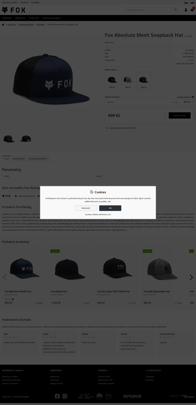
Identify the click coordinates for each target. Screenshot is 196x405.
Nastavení (86, 208)
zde (109, 214)
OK (110, 208)
